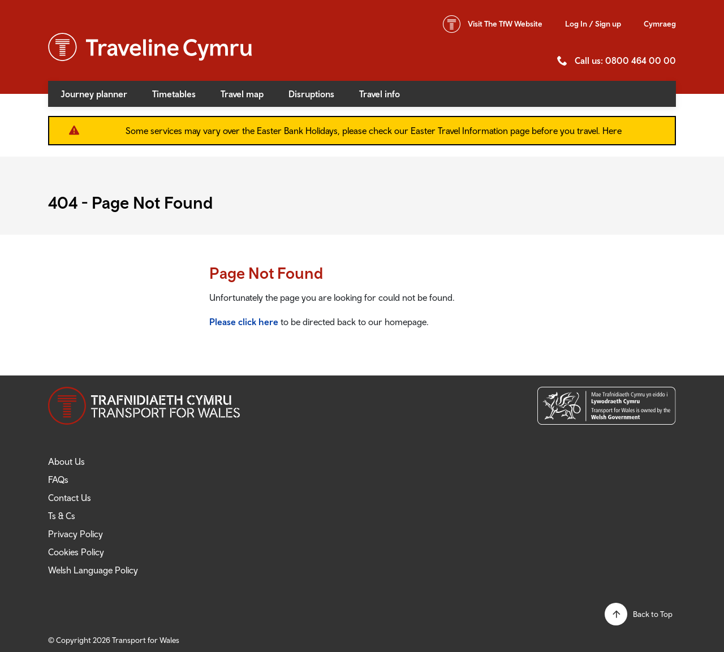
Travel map (242, 94)
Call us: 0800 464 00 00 (625, 60)
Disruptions (311, 94)
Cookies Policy (76, 552)
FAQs (58, 479)
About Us (66, 461)
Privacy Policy (75, 534)
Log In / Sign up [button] (593, 23)
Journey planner (94, 94)
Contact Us (69, 498)
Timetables (174, 94)
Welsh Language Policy (93, 570)
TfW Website (505, 23)
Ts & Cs (61, 516)
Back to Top (653, 614)
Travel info (379, 94)
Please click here (243, 322)
